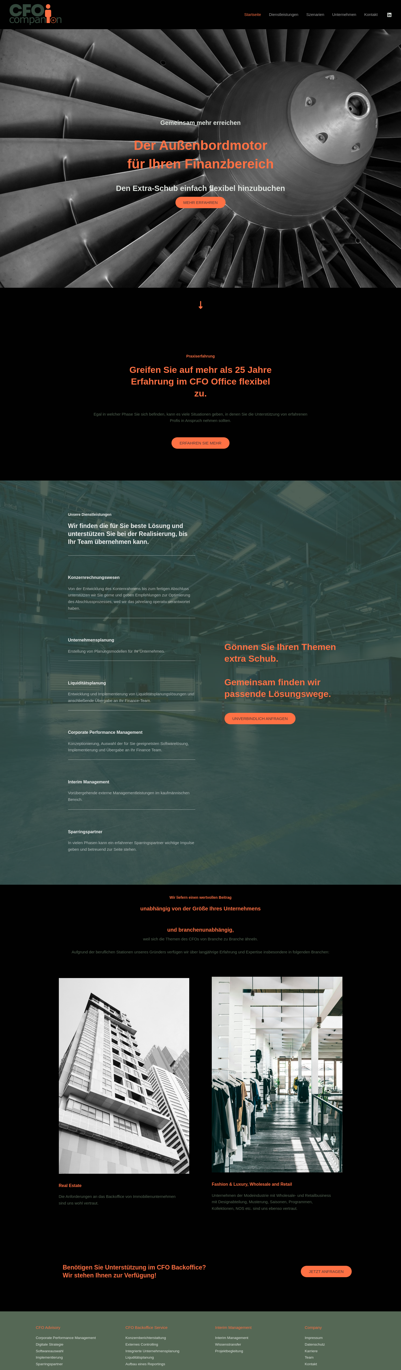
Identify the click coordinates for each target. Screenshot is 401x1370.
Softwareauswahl (51, 1351)
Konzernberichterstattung (147, 1337)
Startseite (252, 14)
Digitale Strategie (51, 1344)
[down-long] (200, 305)
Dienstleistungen (283, 14)
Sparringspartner (50, 1364)
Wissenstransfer (229, 1344)
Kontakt (371, 14)
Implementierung (50, 1357)
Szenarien (315, 14)
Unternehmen (344, 14)
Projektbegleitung (230, 1351)
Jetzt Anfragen (326, 1271)
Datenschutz (316, 1344)
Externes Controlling (143, 1344)
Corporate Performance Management (69, 1337)
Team (310, 1357)
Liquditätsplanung (141, 1357)
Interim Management (233, 1337)
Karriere (312, 1351)
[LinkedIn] (389, 14)
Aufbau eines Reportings (147, 1364)
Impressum (314, 1337)
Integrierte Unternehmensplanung (154, 1351)
